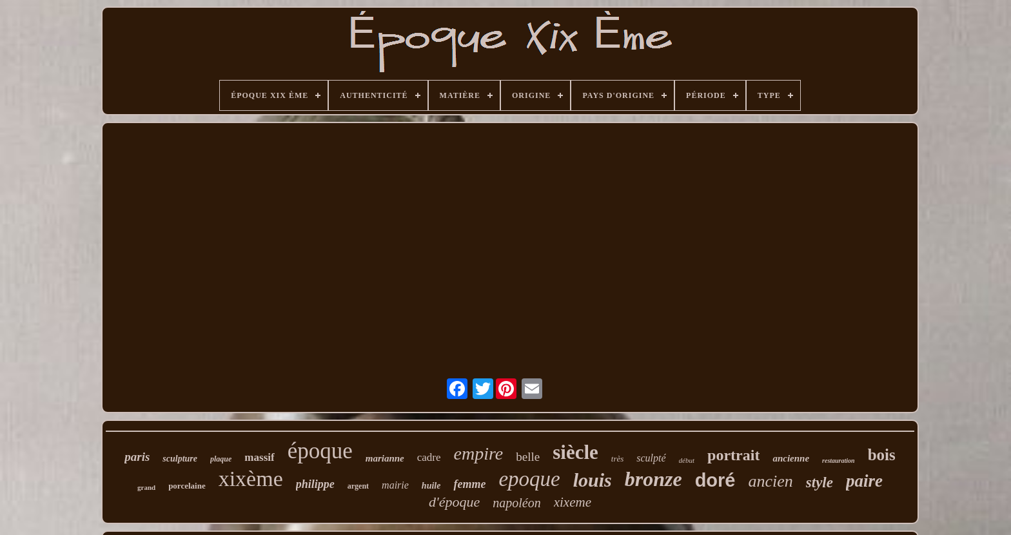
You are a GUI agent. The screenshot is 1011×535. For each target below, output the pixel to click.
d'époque (454, 502)
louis (592, 480)
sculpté (650, 457)
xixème (251, 479)
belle (528, 456)
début (686, 460)
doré (715, 480)
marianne (385, 458)
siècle (575, 452)
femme (469, 484)
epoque (529, 479)
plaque (220, 458)
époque (320, 450)
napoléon (516, 503)
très (617, 458)
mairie (395, 485)
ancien (771, 481)
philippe (315, 484)
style (819, 482)
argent (358, 486)
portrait (733, 455)
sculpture (179, 458)
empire (479, 453)
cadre (429, 457)
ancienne (790, 458)
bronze (653, 479)
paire (864, 481)
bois (882, 454)
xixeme (572, 502)
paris (137, 456)
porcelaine (187, 486)
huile (431, 486)
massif (259, 457)
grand (146, 487)
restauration (838, 460)
